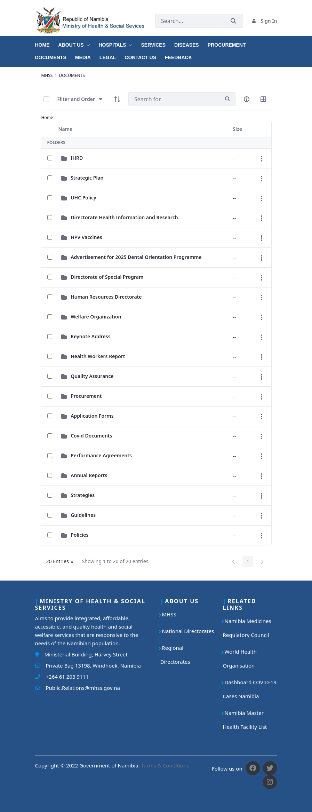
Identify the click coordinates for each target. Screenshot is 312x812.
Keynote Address (90, 336)
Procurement (86, 396)
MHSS (169, 614)
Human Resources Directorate (106, 296)
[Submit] (233, 21)
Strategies (83, 495)
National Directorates (188, 631)
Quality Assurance (92, 376)
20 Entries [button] (62, 562)
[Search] (174, 99)
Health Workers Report (98, 356)
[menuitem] (46, 42)
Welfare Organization (96, 316)
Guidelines (83, 515)
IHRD (77, 158)
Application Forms (92, 415)
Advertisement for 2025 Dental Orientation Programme (136, 257)
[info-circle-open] (246, 99)
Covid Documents (91, 435)
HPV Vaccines (86, 237)
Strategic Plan (87, 177)
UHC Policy (83, 197)
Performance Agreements (101, 455)
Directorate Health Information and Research (124, 217)
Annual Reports (89, 475)
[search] (227, 99)
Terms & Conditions (165, 765)
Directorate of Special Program (107, 277)
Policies (79, 534)
